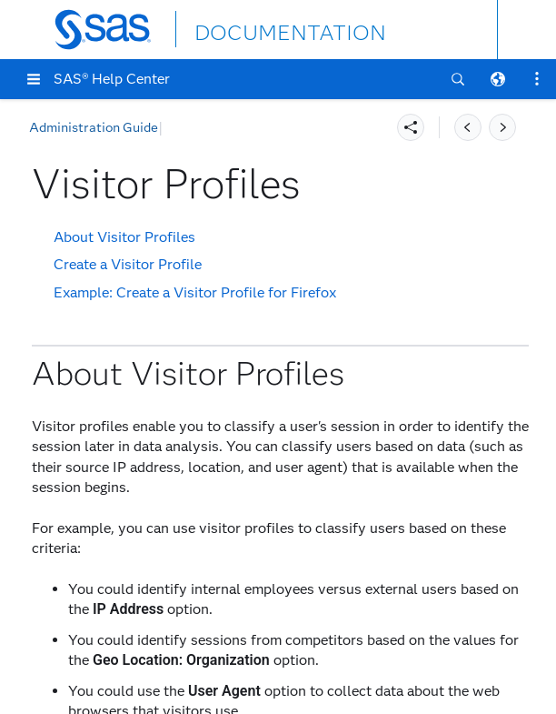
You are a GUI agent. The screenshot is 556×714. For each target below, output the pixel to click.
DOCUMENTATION (260, 28)
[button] (34, 79)
